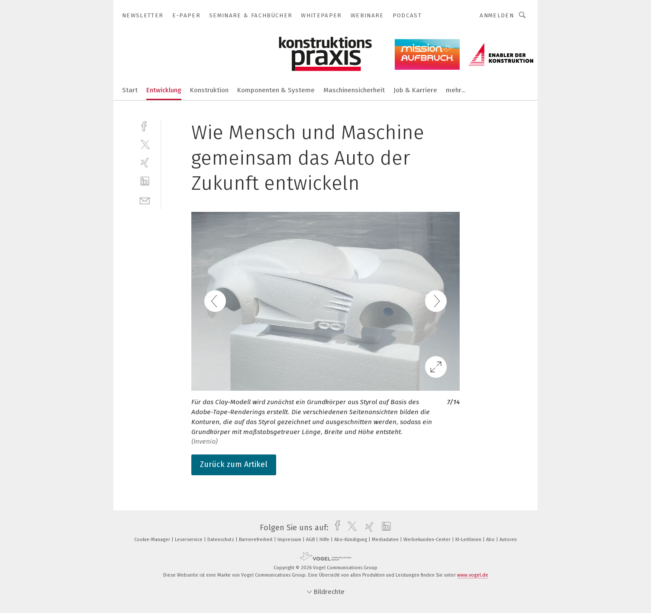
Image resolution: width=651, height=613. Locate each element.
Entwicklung (163, 90)
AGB (311, 539)
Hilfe (325, 539)
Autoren (508, 539)
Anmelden (497, 15)
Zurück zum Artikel (233, 464)
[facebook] (144, 125)
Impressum (290, 539)
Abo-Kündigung (351, 539)
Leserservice (189, 539)
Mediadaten (386, 539)
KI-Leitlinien (469, 539)
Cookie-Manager (152, 539)
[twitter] (144, 144)
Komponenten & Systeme (276, 90)
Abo (491, 539)
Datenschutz (221, 539)
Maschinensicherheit (354, 90)
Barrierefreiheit (256, 539)
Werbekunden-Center (427, 539)
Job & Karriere (415, 90)
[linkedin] (144, 181)
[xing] (144, 162)
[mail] (144, 200)
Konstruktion (209, 90)
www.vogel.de (472, 575)
